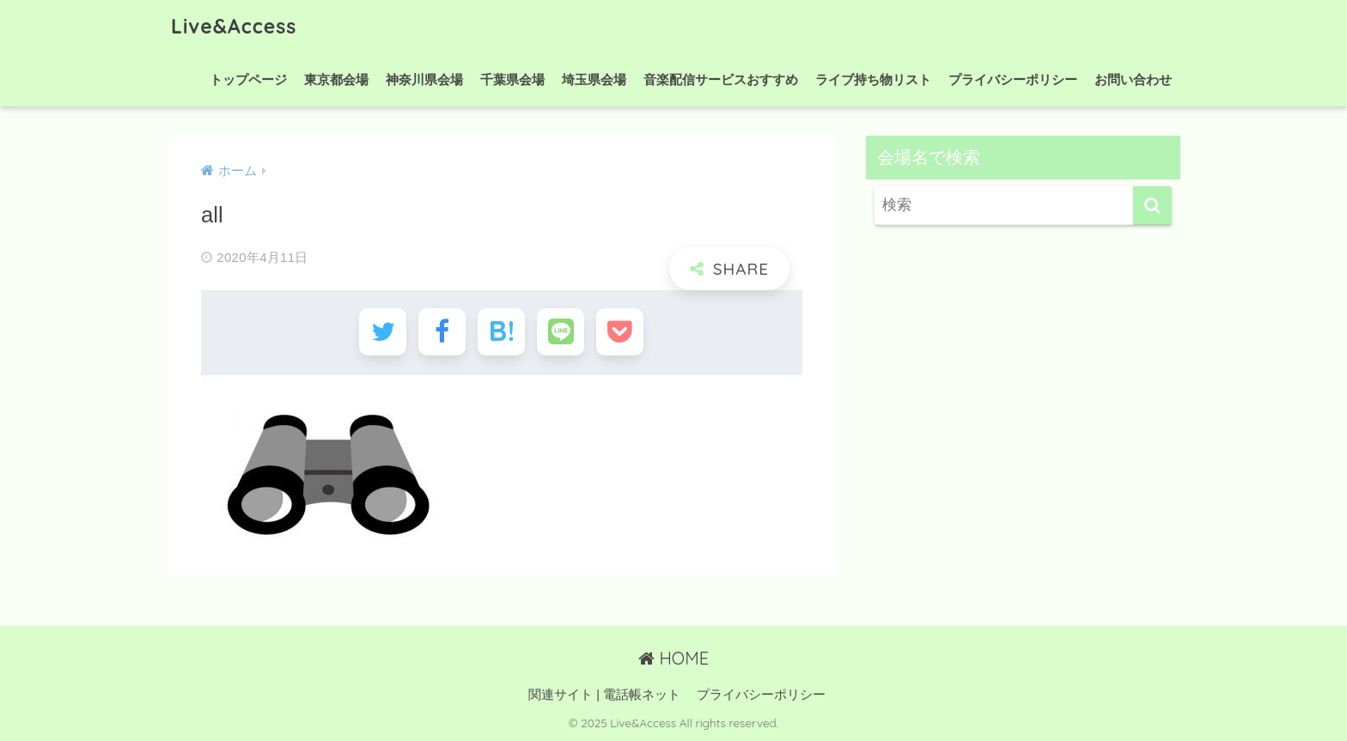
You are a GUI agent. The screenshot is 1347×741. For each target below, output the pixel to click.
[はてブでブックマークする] (501, 331)
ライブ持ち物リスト (873, 79)
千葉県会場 (512, 79)
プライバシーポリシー (1012, 79)
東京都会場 (336, 79)
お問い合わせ (1133, 79)
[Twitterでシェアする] (382, 331)
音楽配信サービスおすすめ (720, 79)
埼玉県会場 (594, 79)
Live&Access (233, 26)
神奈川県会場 (424, 79)
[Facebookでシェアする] (442, 331)
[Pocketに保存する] (619, 331)
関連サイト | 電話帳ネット (604, 695)
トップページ (248, 79)
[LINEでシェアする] (560, 331)
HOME (673, 658)
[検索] (1152, 205)
